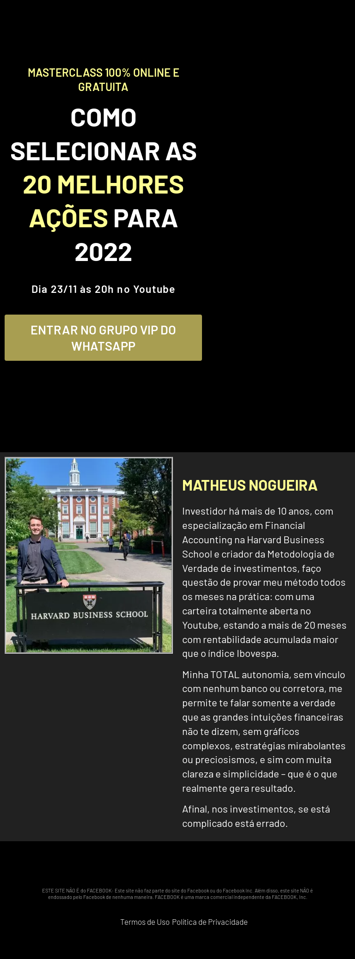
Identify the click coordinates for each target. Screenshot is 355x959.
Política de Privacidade (210, 921)
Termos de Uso (145, 921)
